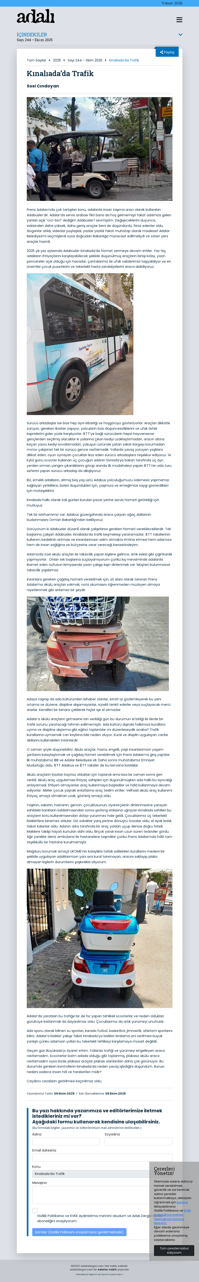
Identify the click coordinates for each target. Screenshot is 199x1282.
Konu (36, 1166)
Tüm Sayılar (36, 60)
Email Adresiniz (44, 1150)
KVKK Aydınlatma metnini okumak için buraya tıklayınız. (172, 1216)
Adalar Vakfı (107, 1269)
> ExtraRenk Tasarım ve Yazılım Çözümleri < (99, 1274)
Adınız (37, 1134)
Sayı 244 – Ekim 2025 (85, 60)
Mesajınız (39, 1182)
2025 (57, 60)
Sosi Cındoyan (43, 86)
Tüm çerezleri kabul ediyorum (174, 1250)
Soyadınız (112, 1134)
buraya (182, 1202)
